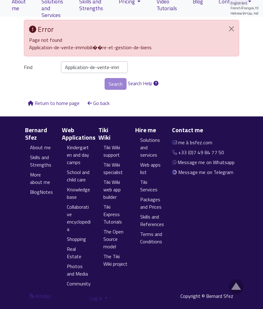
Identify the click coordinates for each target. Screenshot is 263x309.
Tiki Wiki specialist (113, 168)
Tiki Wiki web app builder (112, 189)
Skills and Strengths (40, 161)
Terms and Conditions (151, 237)
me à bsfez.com (195, 142)
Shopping (76, 239)
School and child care (78, 175)
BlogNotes (41, 192)
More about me (40, 178)
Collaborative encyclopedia (79, 218)
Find (28, 67)
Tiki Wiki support (111, 151)
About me (40, 147)
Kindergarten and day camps (78, 155)
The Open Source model (113, 239)
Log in (97, 298)
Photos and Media (77, 270)
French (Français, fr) (245, 8)
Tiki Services (148, 185)
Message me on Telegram (206, 172)
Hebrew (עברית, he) (244, 13)
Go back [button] (99, 103)
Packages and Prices (151, 203)
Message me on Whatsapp (206, 162)
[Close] (231, 28)
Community (79, 283)
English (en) (239, 3)
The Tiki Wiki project (115, 260)
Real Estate (74, 252)
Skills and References (152, 220)
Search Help (143, 83)
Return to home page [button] (54, 103)
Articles (40, 296)
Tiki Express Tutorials (112, 214)
